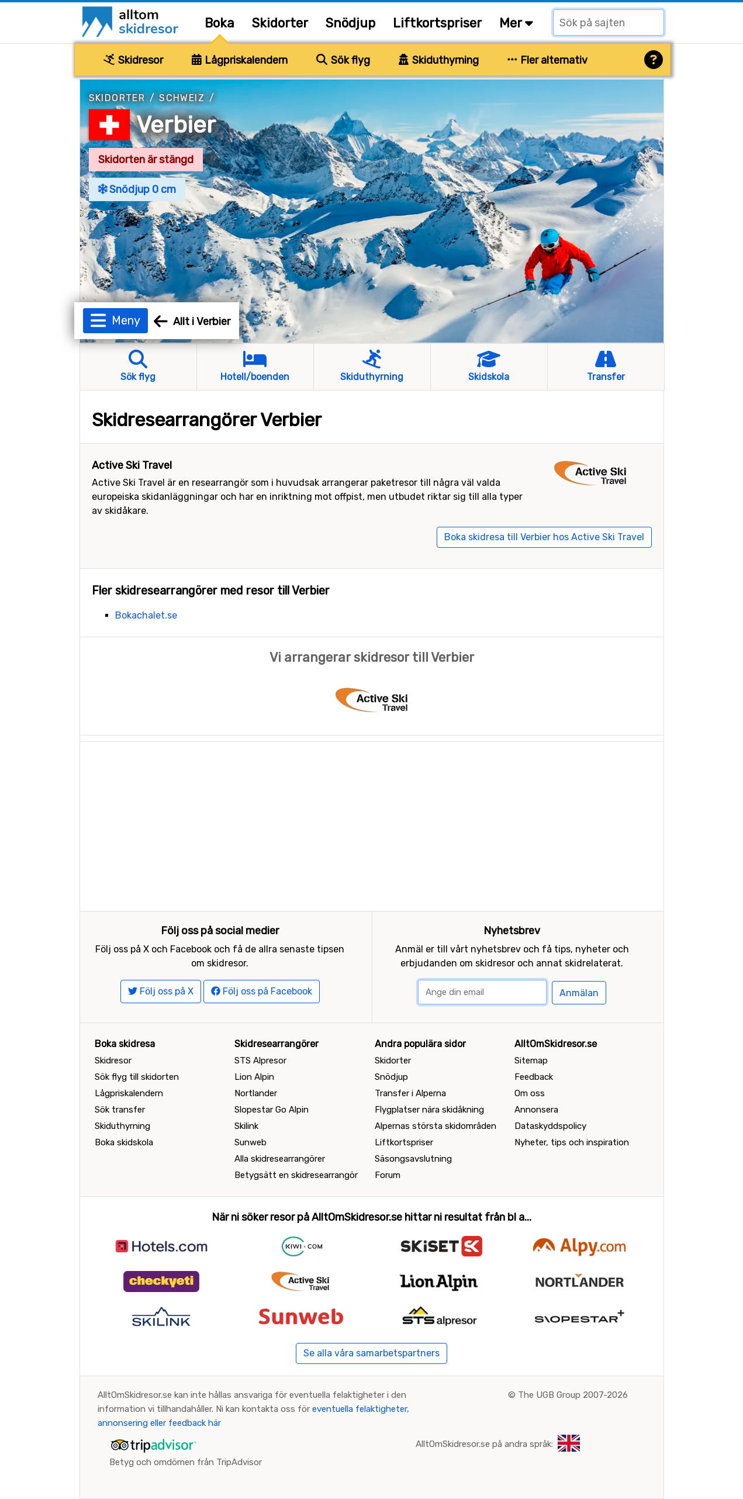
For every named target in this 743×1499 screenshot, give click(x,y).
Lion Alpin (254, 1077)
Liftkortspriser (437, 23)
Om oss (529, 1093)
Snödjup (350, 23)
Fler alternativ (547, 60)
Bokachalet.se (146, 615)
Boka (219, 23)
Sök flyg (343, 60)
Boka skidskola (124, 1142)
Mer (516, 23)
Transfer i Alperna (410, 1093)
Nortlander (255, 1093)
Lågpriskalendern (240, 60)
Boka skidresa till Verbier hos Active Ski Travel (544, 537)
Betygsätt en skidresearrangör (296, 1175)
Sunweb (250, 1142)
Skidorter (280, 23)
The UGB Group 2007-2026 (573, 1395)
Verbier (176, 125)
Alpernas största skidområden (435, 1126)
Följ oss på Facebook (261, 991)
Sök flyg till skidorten (137, 1077)
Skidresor (133, 60)
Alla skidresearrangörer (279, 1158)
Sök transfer (120, 1109)
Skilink (246, 1126)
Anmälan (579, 993)
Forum (387, 1175)
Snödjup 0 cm (137, 189)
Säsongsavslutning (413, 1158)
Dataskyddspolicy (550, 1126)
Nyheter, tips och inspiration (571, 1142)
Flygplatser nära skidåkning (429, 1109)
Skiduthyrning (439, 60)
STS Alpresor (260, 1060)
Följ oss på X (160, 991)
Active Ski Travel (132, 465)
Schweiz (182, 97)
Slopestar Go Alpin (271, 1109)
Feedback (533, 1077)
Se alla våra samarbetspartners (371, 1353)
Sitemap (531, 1060)
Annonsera (536, 1109)
